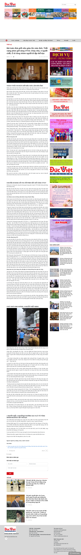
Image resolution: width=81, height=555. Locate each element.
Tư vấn (73, 40)
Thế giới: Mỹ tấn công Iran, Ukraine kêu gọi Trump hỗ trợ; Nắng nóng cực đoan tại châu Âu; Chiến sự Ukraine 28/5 (36, 483)
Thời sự (58, 40)
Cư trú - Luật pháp (15, 40)
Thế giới (9, 477)
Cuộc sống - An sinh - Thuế (29, 40)
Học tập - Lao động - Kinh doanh (46, 40)
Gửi (10, 473)
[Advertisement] (40, 29)
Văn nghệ (66, 40)
